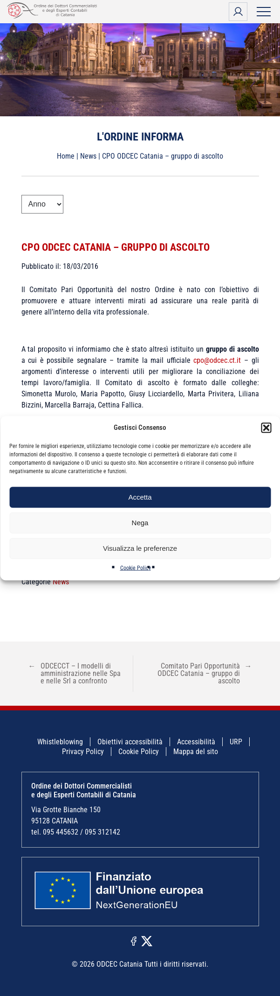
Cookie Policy (135, 567)
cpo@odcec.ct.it (217, 360)
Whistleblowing (60, 741)
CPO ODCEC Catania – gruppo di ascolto (115, 247)
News (88, 156)
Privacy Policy (83, 751)
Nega (140, 523)
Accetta (139, 497)
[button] (266, 427)
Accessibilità (196, 741)
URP (236, 741)
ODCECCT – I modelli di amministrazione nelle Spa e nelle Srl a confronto (74, 673)
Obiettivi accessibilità (130, 741)
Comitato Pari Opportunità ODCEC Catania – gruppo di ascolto (204, 673)
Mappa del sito (195, 751)
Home (66, 156)
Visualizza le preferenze (140, 548)
